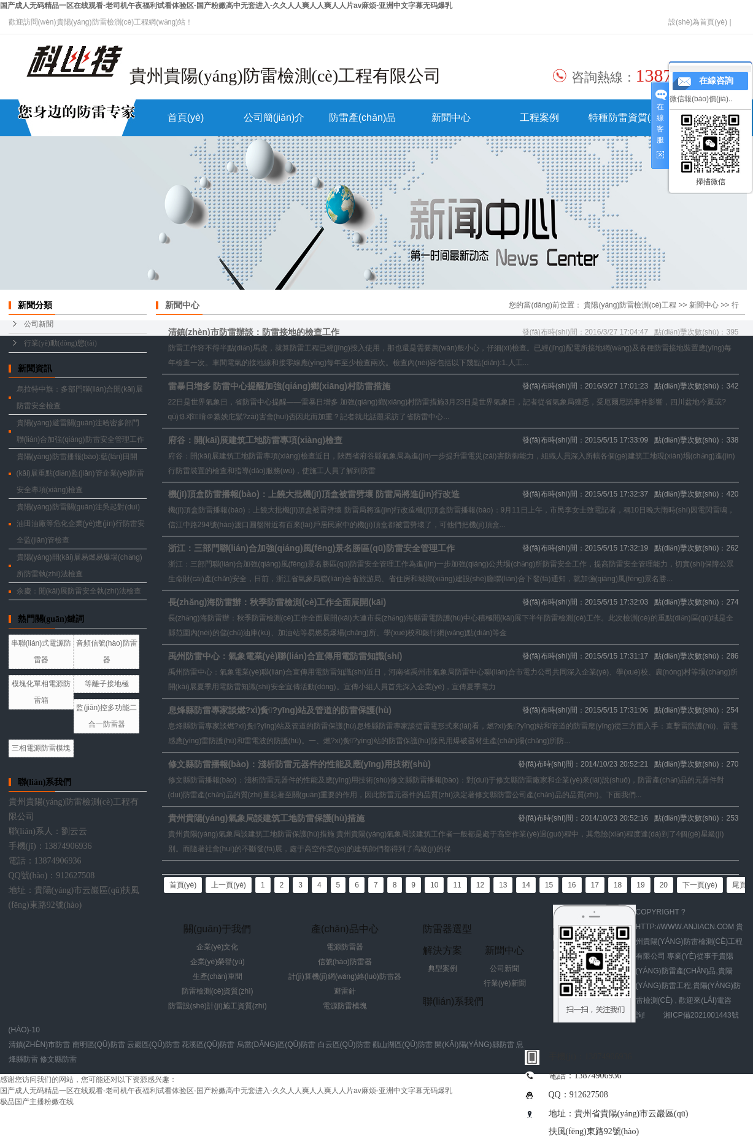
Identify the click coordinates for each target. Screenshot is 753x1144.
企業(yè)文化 (217, 947)
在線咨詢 (716, 80)
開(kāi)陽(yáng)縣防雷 (474, 1044)
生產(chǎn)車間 (217, 976)
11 (457, 885)
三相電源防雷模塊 (41, 748)
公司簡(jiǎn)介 (274, 117)
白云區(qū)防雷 (344, 1044)
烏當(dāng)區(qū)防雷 (276, 1044)
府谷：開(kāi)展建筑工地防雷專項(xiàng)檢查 (255, 440)
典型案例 (442, 968)
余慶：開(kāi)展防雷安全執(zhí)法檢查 (79, 591)
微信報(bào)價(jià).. (701, 99)
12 (480, 885)
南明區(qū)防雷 (98, 1044)
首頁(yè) (186, 117)
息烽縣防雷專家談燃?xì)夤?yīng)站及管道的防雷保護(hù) (280, 710)
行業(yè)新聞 (505, 983)
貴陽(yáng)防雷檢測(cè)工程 (630, 305)
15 (549, 885)
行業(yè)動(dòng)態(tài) (60, 343)
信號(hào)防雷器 (345, 961)
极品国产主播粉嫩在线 (37, 1101)
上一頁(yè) (228, 885)
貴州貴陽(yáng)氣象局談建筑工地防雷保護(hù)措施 (266, 818)
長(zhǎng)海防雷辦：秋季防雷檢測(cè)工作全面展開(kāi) (277, 602)
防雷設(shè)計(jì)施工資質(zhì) (217, 1006)
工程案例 (539, 117)
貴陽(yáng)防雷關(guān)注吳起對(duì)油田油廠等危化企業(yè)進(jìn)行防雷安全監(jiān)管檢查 (81, 523)
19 (640, 885)
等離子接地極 (107, 683)
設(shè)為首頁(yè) (697, 22)
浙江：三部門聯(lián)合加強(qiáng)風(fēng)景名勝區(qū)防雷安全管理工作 (311, 548)
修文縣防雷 (58, 1059)
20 (664, 885)
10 (434, 885)
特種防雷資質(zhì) (628, 117)
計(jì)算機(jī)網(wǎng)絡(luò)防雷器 (344, 976)
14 (526, 885)
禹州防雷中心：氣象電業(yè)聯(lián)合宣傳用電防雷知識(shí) (285, 656)
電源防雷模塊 (345, 1006)
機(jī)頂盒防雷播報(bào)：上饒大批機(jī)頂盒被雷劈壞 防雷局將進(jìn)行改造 (314, 494)
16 (572, 885)
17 (595, 885)
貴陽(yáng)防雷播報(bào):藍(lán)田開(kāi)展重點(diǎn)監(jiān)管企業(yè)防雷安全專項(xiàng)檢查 (81, 473)
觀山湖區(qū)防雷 (403, 1044)
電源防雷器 (344, 947)
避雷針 (345, 991)
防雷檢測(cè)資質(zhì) (217, 991)
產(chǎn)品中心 (344, 929)
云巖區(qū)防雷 (153, 1044)
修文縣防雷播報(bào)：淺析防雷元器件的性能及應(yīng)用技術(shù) (299, 764)
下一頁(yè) (699, 885)
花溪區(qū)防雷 (208, 1044)
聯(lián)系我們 (453, 1001)
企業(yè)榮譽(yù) (217, 961)
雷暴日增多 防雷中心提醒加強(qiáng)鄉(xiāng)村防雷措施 (279, 386)
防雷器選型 (447, 929)
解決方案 (442, 950)
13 (503, 885)
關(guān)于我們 (217, 929)
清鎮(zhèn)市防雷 (40, 1044)
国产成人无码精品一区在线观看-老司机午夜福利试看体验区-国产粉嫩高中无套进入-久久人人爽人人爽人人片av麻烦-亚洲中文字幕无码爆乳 (226, 5)
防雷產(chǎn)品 (362, 117)
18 (618, 885)
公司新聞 (38, 324)
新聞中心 (451, 117)
